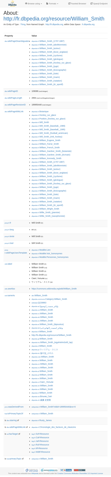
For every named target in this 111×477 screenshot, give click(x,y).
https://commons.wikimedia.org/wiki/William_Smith (54, 289)
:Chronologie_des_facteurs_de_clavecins (54, 427)
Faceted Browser (77, 3)
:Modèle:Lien (41, 250)
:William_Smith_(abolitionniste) (49, 45)
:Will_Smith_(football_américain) (50, 133)
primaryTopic (14, 459)
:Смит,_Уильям (42, 382)
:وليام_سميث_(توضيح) (45, 306)
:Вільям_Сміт (42, 396)
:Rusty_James (42, 420)
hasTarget (12, 434)
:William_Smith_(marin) (46, 77)
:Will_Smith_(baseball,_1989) (48, 126)
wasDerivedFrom (14, 407)
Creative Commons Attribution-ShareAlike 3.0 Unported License (80, 473)
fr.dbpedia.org (88, 24)
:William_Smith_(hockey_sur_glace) (51, 63)
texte (9, 236)
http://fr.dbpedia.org (54, 24)
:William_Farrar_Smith (45, 144)
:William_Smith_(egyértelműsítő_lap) (52, 342)
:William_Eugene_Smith (46, 140)
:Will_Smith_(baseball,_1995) (48, 129)
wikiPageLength (13, 98)
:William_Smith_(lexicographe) (49, 70)
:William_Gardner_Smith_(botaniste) (51, 151)
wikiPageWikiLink (14, 111)
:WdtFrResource (41, 452)
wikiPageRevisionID (15, 105)
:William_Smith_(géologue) (47, 59)
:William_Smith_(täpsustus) (48, 324)
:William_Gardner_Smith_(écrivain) (51, 155)
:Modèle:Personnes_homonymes (50, 257)
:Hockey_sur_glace (44, 115)
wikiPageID (11, 91)
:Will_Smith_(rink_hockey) (47, 137)
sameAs (10, 295)
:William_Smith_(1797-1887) (48, 41)
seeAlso (10, 289)
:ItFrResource (40, 448)
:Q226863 (39, 303)
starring (11, 420)
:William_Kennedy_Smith (46, 158)
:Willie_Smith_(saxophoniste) (48, 216)
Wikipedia (34, 473)
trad (9, 243)
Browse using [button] (33, 3)
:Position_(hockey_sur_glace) (48, 119)
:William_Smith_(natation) (47, 81)
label (8, 264)
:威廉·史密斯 (41, 400)
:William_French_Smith (46, 147)
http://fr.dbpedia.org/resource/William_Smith (53, 19)
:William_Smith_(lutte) (45, 73)
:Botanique (40, 111)
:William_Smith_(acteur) (46, 48)
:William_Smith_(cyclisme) (47, 55)
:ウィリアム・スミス (45, 349)
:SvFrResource (40, 434)
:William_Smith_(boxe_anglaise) (50, 52)
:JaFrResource (40, 441)
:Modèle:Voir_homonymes (47, 253)
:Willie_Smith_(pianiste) (46, 212)
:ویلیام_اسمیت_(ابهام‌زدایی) (47, 328)
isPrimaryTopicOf (14, 413)
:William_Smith (39, 295)
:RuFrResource (40, 445)
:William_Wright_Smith (45, 209)
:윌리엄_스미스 (42, 353)
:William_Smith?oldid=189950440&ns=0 (54, 407)
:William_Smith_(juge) (45, 66)
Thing (22, 24)
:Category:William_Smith (49, 299)
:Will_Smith (40, 122)
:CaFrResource (40, 437)
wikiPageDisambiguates (17, 41)
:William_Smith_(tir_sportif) (47, 84)
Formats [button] (52, 3)
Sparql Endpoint (99, 3)
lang (9, 229)
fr (8, 223)
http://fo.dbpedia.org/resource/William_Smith (51, 335)
